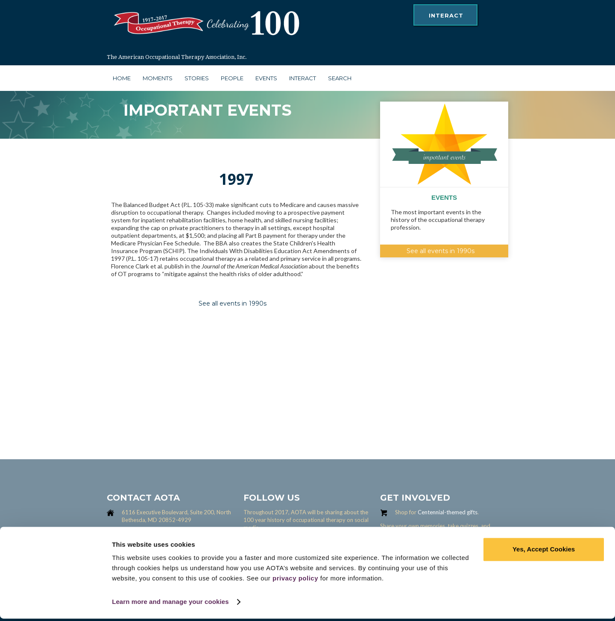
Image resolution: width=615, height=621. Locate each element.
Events (266, 78)
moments (158, 78)
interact (446, 15)
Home (122, 78)
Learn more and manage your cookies (170, 604)
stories (196, 78)
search (339, 78)
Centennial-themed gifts (447, 512)
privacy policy (295, 580)
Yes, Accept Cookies (543, 551)
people (232, 78)
